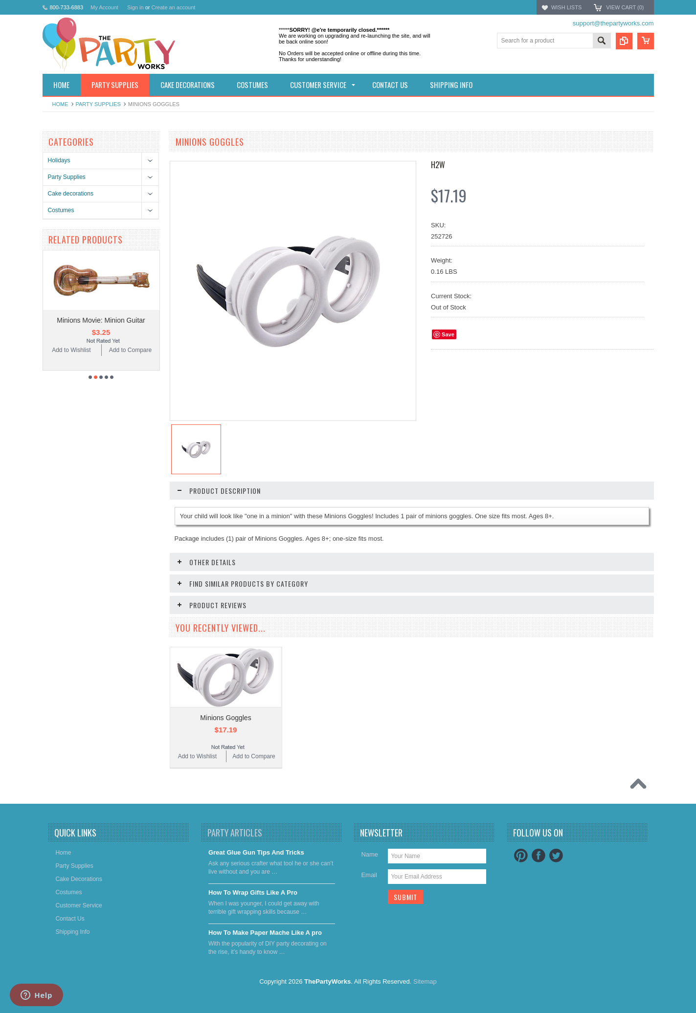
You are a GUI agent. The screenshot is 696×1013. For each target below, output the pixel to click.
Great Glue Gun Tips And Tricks (256, 881)
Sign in (135, 7)
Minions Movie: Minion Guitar (101, 358)
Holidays (59, 160)
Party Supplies (98, 104)
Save (448, 334)
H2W (438, 165)
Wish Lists (566, 7)
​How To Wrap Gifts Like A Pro (252, 921)
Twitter (556, 885)
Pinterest (521, 885)
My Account (104, 7)
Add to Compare (130, 388)
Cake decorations (70, 193)
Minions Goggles (225, 756)
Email (369, 904)
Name (369, 883)
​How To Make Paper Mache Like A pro (265, 962)
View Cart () (625, 7)
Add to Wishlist (71, 388)
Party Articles (234, 862)
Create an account (173, 7)
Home (60, 104)
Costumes (61, 210)
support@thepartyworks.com (613, 23)
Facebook (538, 885)
